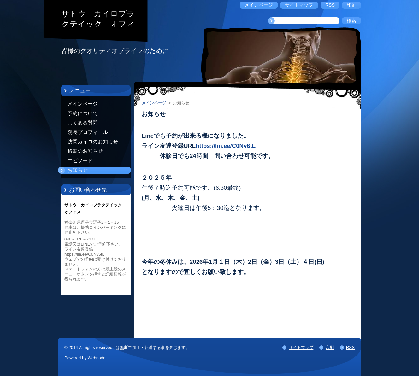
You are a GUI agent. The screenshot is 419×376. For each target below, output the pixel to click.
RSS (350, 347)
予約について (83, 113)
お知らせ (78, 170)
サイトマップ (301, 347)
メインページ (83, 104)
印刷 (330, 347)
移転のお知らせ (85, 151)
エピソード (80, 160)
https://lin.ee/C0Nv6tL (226, 145)
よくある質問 (83, 122)
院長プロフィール (88, 132)
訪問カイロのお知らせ (93, 141)
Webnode (97, 358)
